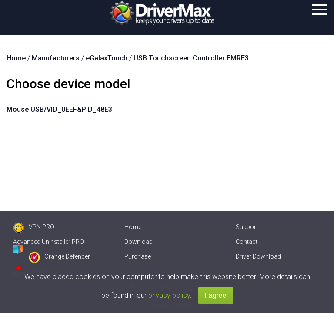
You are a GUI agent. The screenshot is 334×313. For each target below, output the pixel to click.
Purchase (137, 256)
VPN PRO (33, 227)
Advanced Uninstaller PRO (48, 242)
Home (132, 227)
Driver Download (258, 256)
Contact (246, 242)
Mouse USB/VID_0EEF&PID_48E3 (59, 109)
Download (138, 242)
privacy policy (169, 295)
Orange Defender (59, 256)
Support (247, 227)
